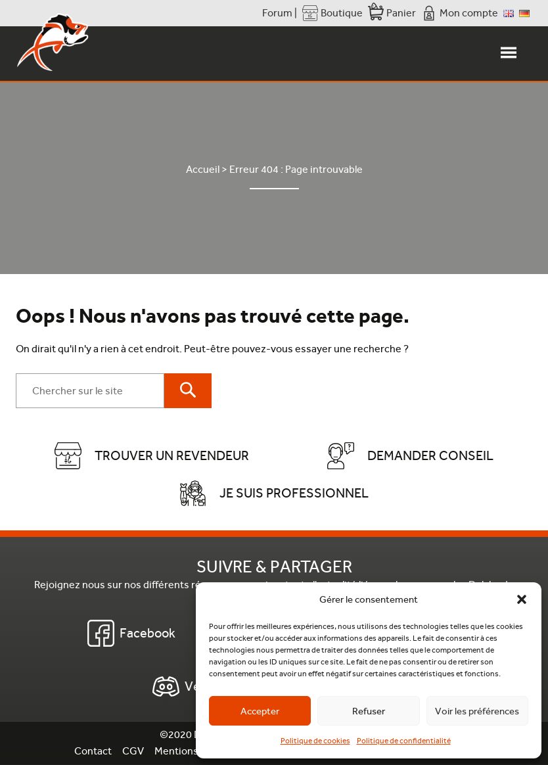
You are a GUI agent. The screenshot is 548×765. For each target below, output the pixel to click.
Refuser (368, 711)
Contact (93, 751)
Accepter (259, 711)
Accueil (202, 169)
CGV (133, 751)
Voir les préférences (477, 711)
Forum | (279, 13)
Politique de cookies (315, 740)
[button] (521, 599)
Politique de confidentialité (404, 740)
